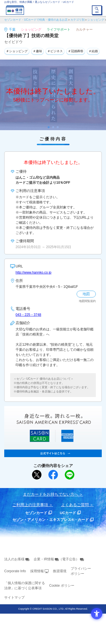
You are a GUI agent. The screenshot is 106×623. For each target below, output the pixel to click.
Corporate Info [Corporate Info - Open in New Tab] (15, 571)
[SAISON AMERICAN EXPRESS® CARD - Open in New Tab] (53, 454)
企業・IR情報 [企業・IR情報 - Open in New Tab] (44, 559)
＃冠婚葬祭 (75, 51)
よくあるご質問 (75, 504)
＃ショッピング (17, 51)
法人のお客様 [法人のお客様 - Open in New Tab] (14, 559)
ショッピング (95, 19)
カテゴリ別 (77, 19)
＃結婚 (93, 51)
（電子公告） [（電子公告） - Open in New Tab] (69, 559)
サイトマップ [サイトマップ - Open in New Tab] (14, 597)
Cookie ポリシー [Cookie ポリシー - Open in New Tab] (61, 586)
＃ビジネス (55, 51)
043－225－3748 (28, 315)
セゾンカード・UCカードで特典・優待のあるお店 (36, 19)
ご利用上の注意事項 (30, 504)
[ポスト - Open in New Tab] (37, 475)
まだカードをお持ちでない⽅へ (50, 494)
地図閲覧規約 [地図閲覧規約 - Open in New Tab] (87, 301)
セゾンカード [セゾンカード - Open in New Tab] (36, 513)
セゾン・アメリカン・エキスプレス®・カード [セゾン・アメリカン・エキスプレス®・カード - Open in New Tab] (50, 520)
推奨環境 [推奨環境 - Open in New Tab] (59, 571)
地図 (86, 294)
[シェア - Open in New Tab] (53, 475)
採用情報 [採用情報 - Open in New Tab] (37, 571)
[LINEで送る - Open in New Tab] (69, 475)
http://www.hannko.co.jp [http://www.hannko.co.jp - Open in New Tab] (33, 272)
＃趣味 (37, 51)
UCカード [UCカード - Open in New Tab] (68, 513)
